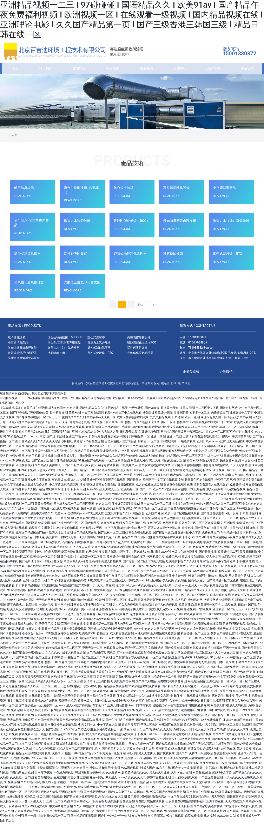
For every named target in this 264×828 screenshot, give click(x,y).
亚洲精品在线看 (117, 412)
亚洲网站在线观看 (27, 499)
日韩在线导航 (245, 566)
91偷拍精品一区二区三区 (150, 513)
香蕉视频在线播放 (112, 763)
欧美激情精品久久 (37, 686)
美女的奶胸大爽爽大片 (69, 768)
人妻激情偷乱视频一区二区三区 (209, 763)
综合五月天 (37, 734)
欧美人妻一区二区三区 (183, 643)
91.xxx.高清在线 (249, 633)
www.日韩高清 (52, 571)
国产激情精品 (121, 662)
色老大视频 (52, 556)
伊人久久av (143, 700)
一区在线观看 (147, 523)
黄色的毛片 (154, 527)
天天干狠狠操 (105, 681)
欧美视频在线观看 (49, 619)
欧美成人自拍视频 (109, 566)
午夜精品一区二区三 (242, 662)
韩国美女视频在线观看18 (206, 427)
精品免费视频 (27, 671)
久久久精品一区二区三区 (142, 599)
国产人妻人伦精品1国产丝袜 (154, 503)
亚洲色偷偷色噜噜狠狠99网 (189, 470)
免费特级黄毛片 (183, 676)
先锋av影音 (88, 513)
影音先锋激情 (40, 791)
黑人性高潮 (244, 753)
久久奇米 (48, 431)
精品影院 (32, 451)
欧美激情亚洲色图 (86, 671)
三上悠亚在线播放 (69, 691)
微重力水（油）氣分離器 (231, 226)
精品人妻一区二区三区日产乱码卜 (78, 753)
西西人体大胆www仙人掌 (164, 532)
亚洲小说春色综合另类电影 (151, 479)
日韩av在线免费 (217, 580)
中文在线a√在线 (126, 643)
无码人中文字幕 (20, 455)
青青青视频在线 (219, 470)
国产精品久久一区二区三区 (160, 623)
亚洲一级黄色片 (221, 696)
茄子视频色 (141, 787)
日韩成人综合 (65, 671)
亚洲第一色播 (141, 628)
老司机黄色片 (155, 561)
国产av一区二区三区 (163, 811)
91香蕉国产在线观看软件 (108, 811)
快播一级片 (17, 686)
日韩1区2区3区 (114, 427)
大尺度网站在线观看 (217, 604)
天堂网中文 (88, 729)
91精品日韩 (231, 811)
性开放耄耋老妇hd (68, 729)
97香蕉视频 (204, 614)
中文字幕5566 (226, 681)
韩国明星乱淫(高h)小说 (90, 777)
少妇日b (148, 417)
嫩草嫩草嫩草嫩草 (224, 566)
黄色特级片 (68, 561)
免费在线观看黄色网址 (171, 686)
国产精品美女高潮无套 (190, 523)
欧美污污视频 (202, 623)
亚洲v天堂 (144, 542)
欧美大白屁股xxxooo (181, 787)
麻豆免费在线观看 (72, 556)
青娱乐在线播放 (212, 652)
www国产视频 (129, 772)
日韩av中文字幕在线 (38, 484)
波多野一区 (50, 710)
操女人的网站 (163, 676)
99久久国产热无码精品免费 (167, 796)
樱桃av (226, 441)
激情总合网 (152, 436)
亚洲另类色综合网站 (176, 719)
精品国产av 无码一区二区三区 (39, 763)
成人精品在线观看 (121, 638)
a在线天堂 (245, 638)
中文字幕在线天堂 (179, 801)
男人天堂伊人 (147, 758)
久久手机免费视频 (240, 503)
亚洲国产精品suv (76, 441)
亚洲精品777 (89, 758)
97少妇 (254, 614)
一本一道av (197, 508)
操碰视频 (189, 614)
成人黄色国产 (57, 412)
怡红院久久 (7, 825)
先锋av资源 (64, 551)
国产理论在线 (99, 479)
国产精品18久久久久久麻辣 (174, 576)
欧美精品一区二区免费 (44, 561)
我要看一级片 (95, 619)
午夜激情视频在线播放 (156, 470)
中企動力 (147, 388)
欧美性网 (168, 604)
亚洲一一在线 (231, 652)
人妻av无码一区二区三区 (131, 652)
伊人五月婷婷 (59, 455)
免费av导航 (17, 460)
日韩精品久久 (27, 446)
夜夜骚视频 (108, 743)
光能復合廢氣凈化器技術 (82, 287)
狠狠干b (130, 427)
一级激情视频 (187, 446)
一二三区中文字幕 (207, 412)
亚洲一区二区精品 (57, 806)
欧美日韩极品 (187, 609)
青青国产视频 (76, 739)
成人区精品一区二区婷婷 (124, 648)
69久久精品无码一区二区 (134, 816)
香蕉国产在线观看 (114, 484)
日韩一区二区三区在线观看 (235, 729)
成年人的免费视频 (166, 609)
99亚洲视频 (28, 475)
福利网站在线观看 (37, 527)
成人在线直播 (69, 743)
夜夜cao (210, 681)
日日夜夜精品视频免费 (241, 801)
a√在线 (215, 796)
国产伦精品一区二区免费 (223, 585)
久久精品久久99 (89, 436)
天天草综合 (17, 527)
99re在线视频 (175, 820)
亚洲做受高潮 (120, 508)
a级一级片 (232, 518)
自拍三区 (102, 638)
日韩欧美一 (59, 662)
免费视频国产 (210, 537)
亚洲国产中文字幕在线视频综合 (163, 484)
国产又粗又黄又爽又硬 (101, 700)
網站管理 (167, 388)
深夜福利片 (224, 532)
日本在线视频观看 (101, 719)
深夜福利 (74, 614)
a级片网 (132, 758)
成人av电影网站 (78, 648)
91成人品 (130, 604)
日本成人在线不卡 (200, 734)
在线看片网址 (55, 494)
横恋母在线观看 (108, 470)
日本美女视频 (156, 566)
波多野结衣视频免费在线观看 (105, 748)
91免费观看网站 (23, 556)
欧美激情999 (87, 638)
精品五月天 (53, 427)
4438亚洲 (176, 700)
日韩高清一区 (46, 513)
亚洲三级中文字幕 (143, 576)
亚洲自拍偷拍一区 (11, 820)
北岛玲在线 (229, 609)
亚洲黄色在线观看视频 (178, 489)
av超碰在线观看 (43, 623)
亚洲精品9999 (183, 662)
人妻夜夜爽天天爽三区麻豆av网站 (37, 681)
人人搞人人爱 (110, 436)
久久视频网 (62, 772)
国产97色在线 (19, 417)
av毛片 (84, 503)
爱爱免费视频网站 (125, 719)
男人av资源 (141, 667)
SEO (176, 388)
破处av (242, 609)
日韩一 (39, 566)
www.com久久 (226, 820)
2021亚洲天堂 (95, 518)
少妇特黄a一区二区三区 (174, 599)
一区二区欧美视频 (24, 547)
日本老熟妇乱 (250, 648)
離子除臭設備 (24, 193)
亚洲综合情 (158, 431)
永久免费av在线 (102, 551)
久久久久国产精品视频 (159, 633)
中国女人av (249, 465)
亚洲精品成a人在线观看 (171, 753)
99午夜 (241, 513)
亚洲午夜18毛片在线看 (117, 580)
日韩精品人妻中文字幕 (236, 422)
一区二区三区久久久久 (163, 791)
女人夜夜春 (139, 820)
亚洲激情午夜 (115, 561)
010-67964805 (197, 347)
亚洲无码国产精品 (234, 628)
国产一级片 (32, 820)
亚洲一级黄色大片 (34, 585)
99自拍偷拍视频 (17, 676)
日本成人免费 (248, 657)
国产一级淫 (168, 427)
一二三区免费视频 (210, 782)
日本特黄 (177, 422)
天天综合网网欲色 (47, 604)
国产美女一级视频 (183, 772)
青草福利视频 (122, 551)
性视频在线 (52, 460)
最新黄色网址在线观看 (199, 484)
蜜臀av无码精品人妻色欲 (202, 465)
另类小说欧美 (36, 652)
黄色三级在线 (60, 484)
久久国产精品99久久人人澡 (154, 734)
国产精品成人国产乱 (149, 724)
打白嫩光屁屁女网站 (13, 691)
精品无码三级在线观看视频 (33, 758)
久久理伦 (181, 585)
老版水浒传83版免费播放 (113, 696)
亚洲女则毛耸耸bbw (120, 710)
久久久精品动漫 (31, 787)
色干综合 (91, 556)
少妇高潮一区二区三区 (91, 561)
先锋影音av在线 (230, 465)
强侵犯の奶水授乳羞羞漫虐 (170, 710)
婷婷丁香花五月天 (158, 782)
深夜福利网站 (245, 623)
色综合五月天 (247, 676)
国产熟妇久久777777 (59, 734)
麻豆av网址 (97, 782)
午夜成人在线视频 (146, 768)
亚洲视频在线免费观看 (164, 638)
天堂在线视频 (183, 657)
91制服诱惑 (156, 652)
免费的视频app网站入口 (131, 681)
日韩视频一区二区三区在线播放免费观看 (161, 739)
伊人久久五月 (136, 705)
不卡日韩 (87, 595)
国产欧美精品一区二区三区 (33, 662)
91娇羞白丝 (14, 441)
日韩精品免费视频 (149, 604)
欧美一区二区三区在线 (83, 451)
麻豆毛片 (129, 734)
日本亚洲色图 (196, 494)
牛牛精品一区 (229, 537)
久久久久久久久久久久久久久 (69, 719)
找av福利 (209, 820)
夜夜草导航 (14, 724)
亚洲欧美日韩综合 (223, 787)
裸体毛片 (83, 667)
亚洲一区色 (94, 484)
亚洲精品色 (25, 542)
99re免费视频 (150, 648)
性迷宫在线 (244, 743)
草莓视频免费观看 (122, 739)
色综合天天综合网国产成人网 (144, 763)
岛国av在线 (141, 796)
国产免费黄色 (249, 768)
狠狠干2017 (52, 667)
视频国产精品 (67, 705)
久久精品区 (117, 460)
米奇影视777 (240, 599)
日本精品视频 (58, 417)
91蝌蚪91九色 (51, 532)
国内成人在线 (196, 585)
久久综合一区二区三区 (41, 691)
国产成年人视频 (146, 686)
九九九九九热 (216, 816)
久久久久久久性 (10, 513)
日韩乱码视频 (16, 633)
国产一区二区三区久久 (113, 451)
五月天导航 (36, 696)
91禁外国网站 (87, 542)
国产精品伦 (151, 743)
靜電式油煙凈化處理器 (130, 259)
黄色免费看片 (29, 772)
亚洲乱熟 (146, 499)
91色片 (39, 556)
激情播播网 (46, 772)
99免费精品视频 (235, 494)
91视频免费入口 (130, 470)
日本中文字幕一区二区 (116, 576)
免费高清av (210, 571)
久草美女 (175, 705)
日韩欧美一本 (136, 585)
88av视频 (220, 715)
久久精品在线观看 (171, 768)
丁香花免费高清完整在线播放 (186, 513)
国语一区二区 (114, 604)
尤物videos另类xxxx (238, 724)
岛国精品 (68, 547)
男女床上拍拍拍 (106, 816)
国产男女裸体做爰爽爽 (78, 801)
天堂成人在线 (45, 475)
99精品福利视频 (248, 431)
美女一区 (180, 547)
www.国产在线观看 (205, 576)
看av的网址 (243, 700)
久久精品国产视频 (199, 739)
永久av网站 (42, 719)
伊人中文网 (213, 561)
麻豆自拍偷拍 (135, 753)
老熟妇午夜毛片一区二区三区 (192, 503)
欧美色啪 (98, 806)
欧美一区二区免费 (57, 523)
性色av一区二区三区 (219, 436)
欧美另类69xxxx (56, 614)
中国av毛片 (46, 609)
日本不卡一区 (248, 537)
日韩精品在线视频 (65, 465)
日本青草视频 (143, 710)
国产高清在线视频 (198, 796)
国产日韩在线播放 (243, 479)
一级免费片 (136, 412)
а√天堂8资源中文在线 (102, 787)
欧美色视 (187, 532)
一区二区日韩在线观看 (162, 446)
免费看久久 (180, 734)
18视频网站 (86, 489)
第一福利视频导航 (227, 768)
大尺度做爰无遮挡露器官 (91, 676)
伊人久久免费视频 (44, 753)
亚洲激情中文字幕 (137, 811)
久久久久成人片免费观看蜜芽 (35, 768)
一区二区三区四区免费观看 (213, 479)
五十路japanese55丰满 (111, 705)
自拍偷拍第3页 (189, 715)
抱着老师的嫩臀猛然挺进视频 (23, 580)
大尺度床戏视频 (89, 763)
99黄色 (99, 604)
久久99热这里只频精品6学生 (243, 806)
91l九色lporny (219, 662)
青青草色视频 (166, 523)
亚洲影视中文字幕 (241, 417)
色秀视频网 (137, 619)
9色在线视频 (62, 715)
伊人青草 (10, 623)
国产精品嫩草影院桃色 (101, 657)
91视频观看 (11, 787)
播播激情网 (179, 494)
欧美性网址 (125, 787)
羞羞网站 (74, 417)
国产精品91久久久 (113, 753)
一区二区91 (236, 791)
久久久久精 (103, 508)
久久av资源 (207, 768)
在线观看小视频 (128, 499)
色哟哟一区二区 (74, 527)
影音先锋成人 (16, 609)
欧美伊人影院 (219, 710)
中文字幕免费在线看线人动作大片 (26, 489)
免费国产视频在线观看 (150, 806)
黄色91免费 (24, 623)
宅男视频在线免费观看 (146, 551)
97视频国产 (66, 590)
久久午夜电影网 (89, 743)
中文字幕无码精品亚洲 (63, 489)
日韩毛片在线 (97, 441)
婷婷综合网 (68, 604)
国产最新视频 (207, 556)
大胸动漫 (71, 479)
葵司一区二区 (228, 431)
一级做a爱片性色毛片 (52, 739)
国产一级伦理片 (118, 676)
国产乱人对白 (121, 547)
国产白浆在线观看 (206, 431)
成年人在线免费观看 (35, 811)
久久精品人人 (150, 590)
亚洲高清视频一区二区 (192, 816)
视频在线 (56, 527)
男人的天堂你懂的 (53, 787)
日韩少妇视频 (85, 604)
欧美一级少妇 (191, 705)
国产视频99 (103, 791)
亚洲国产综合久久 (163, 628)
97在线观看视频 (84, 791)
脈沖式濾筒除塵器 (27, 259)
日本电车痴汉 (102, 547)
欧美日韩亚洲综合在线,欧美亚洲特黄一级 (160, 580)
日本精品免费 (98, 648)
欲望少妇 (32, 609)
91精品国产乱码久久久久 (198, 595)
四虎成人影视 (32, 715)
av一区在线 (29, 513)
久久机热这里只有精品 (83, 455)
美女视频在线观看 (215, 590)
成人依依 (159, 499)
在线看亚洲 (194, 571)
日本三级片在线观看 (71, 599)
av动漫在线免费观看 (30, 729)
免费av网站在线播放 (91, 724)
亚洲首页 (128, 503)
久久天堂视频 (105, 590)
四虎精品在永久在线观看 (110, 801)
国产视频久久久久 (148, 427)
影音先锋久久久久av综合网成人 (20, 551)
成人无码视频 (238, 710)
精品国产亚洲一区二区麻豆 (97, 643)
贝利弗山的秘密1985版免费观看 (82, 446)
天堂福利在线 (94, 768)
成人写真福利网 (72, 580)
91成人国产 (147, 772)
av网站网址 (229, 561)
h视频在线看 (181, 508)
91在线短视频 (228, 571)
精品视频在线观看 (173, 465)
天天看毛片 (46, 628)
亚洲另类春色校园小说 (107, 734)
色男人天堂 (179, 451)
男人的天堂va (123, 628)
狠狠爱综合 (247, 585)
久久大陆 (73, 412)
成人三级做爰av (10, 811)
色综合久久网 (237, 595)
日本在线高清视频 (18, 705)
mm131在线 (48, 638)
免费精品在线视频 (217, 551)
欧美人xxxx (178, 696)
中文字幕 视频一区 (106, 595)
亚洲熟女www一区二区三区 (130, 791)
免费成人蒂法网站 (200, 758)
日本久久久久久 (246, 667)
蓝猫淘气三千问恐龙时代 (69, 700)
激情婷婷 (91, 566)
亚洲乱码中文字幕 (220, 777)
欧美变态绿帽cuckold (214, 691)
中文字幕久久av (74, 566)
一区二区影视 (158, 667)
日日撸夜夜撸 (126, 489)
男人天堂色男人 (239, 580)
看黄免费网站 (43, 782)
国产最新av (134, 484)
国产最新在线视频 (238, 816)
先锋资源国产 (219, 417)
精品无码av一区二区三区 (66, 686)
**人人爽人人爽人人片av (41, 599)
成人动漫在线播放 (175, 763)
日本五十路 (241, 547)
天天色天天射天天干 (32, 806)
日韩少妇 (188, 542)
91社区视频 (153, 585)
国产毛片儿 (26, 566)
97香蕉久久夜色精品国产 (241, 705)
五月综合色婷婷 (68, 638)
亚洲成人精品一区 (70, 796)
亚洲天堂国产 (46, 671)
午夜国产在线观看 (170, 729)
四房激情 (237, 604)
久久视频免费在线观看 (206, 628)
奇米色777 (99, 710)
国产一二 (145, 494)
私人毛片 (181, 604)
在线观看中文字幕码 (23, 648)
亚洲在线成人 (24, 470)
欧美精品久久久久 (136, 777)
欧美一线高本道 (240, 763)
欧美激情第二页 (228, 556)
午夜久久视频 (34, 633)
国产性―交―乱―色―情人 (114, 820)
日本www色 (162, 556)
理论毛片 (126, 556)
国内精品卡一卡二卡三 (162, 681)
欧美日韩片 (192, 422)
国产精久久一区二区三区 (222, 523)
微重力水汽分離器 (77, 226)
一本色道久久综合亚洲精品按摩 (195, 633)
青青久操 (97, 427)
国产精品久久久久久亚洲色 (24, 576)
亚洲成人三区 (111, 494)
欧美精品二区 (50, 743)
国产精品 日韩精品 (182, 479)
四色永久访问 (104, 523)
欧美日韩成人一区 (97, 599)
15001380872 (197, 342)
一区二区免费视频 (49, 547)
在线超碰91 (11, 475)
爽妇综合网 (195, 604)
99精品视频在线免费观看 (144, 691)
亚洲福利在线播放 (223, 700)
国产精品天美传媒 (85, 537)
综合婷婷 (157, 816)
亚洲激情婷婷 (239, 619)
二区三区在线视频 (51, 801)
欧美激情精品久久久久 (180, 566)
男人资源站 (218, 801)
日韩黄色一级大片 (121, 479)
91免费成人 (201, 662)
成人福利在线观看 (15, 532)
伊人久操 (168, 585)
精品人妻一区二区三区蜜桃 (236, 576)
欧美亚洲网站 (191, 724)
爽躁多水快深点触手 (72, 748)
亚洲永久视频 (245, 787)
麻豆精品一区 (108, 671)
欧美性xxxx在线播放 (45, 705)
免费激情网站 (218, 542)
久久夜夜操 (185, 811)
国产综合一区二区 (134, 566)
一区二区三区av (50, 422)
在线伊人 (10, 604)
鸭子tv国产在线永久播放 (15, 753)
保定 (157, 388)
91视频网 (170, 816)
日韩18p (47, 715)
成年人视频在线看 (73, 657)
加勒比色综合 (53, 566)
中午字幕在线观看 (108, 729)
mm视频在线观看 (62, 791)
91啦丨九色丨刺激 (109, 542)
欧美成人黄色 (119, 623)
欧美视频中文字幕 (122, 686)
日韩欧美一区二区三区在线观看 (199, 527)
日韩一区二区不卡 (83, 696)
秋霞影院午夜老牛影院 (86, 715)
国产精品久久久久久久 (152, 643)
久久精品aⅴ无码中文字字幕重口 (101, 532)
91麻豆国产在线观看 (91, 465)
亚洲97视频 (133, 715)
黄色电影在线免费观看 (133, 595)
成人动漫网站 (215, 494)
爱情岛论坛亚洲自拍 (97, 686)
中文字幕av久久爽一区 (101, 422)
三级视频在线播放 (193, 561)
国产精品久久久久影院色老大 (180, 691)
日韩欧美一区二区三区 (221, 513)
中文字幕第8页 (241, 441)
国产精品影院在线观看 (116, 431)
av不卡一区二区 (199, 417)
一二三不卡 (220, 503)
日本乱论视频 (248, 518)
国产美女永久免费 (33, 523)
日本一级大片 (226, 667)
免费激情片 (237, 489)
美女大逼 (155, 465)
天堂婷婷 (10, 503)
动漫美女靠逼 (160, 700)
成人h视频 (205, 643)
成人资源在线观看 (67, 513)
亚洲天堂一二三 (92, 652)
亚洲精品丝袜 (154, 619)
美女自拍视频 (70, 532)
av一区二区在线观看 (216, 619)
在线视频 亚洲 (28, 739)
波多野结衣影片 (109, 556)
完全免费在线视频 (140, 537)
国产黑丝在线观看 (107, 475)
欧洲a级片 (185, 623)
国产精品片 (92, 527)
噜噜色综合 (159, 801)
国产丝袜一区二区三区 (112, 537)
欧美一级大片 (86, 705)
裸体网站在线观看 (214, 451)
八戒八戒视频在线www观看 (92, 623)
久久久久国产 (79, 772)
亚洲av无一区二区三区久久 (150, 475)
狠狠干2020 (72, 758)
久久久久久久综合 (49, 446)
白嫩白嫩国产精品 (101, 667)
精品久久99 (129, 542)
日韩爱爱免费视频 (131, 436)
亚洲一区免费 (13, 585)
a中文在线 (64, 696)
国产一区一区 (182, 648)
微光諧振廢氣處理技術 (179, 226)
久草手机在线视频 (35, 412)
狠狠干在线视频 (227, 633)
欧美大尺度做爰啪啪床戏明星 (26, 614)
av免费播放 (199, 777)
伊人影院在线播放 (174, 571)
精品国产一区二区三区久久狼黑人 (89, 662)
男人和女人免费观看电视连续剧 (133, 609)
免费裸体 (23, 518)
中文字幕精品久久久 (180, 431)
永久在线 (50, 696)
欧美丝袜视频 (163, 417)
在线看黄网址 (224, 748)
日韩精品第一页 (139, 441)
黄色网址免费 (68, 724)
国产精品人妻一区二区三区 (223, 508)
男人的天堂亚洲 (159, 777)
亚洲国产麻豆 (154, 518)
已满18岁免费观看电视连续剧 (201, 441)
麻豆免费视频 (193, 820)
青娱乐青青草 (130, 729)
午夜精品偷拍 (52, 595)
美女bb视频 (117, 599)
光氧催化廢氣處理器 (29, 287)
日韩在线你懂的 (135, 561)
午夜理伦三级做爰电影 (52, 648)
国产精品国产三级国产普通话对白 (182, 436)
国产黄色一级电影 (206, 676)
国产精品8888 (141, 431)
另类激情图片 (113, 446)
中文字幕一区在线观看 (27, 571)
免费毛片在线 (55, 479)
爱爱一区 (206, 715)
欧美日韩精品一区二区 (54, 820)
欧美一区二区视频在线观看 (182, 518)
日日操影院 (180, 417)
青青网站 (60, 816)
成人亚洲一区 (72, 571)
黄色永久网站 (26, 604)
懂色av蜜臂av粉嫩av (247, 748)
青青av (135, 508)
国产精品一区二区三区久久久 (231, 719)
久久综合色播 (229, 455)
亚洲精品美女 (201, 801)
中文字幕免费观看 (60, 811)
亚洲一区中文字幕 (189, 537)
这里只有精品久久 (116, 518)
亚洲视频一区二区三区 (227, 475)
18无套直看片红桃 (82, 523)
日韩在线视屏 (71, 595)
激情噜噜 (73, 503)
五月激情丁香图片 (73, 619)
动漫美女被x (8, 518)
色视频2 (109, 652)
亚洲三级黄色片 (92, 571)
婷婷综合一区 (30, 638)
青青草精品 (204, 566)
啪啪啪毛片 (197, 806)
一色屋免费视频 (63, 777)
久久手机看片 (34, 460)
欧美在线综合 (172, 724)
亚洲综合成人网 (211, 422)
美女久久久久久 (252, 508)
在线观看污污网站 (225, 758)
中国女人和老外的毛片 (140, 748)
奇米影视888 (139, 455)
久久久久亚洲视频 (113, 715)
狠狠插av (183, 427)
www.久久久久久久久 (132, 782)
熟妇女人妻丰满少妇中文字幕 (92, 609)
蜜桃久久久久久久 (73, 422)
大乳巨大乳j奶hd (159, 455)
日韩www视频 (16, 431)
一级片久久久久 (234, 782)
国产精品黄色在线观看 (69, 431)
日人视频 (188, 412)
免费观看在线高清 (150, 719)
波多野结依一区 (181, 455)
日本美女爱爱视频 (75, 633)
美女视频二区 (64, 623)
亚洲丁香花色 (215, 806)
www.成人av (67, 710)
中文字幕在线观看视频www (99, 417)
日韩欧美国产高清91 (237, 460)
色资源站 (175, 475)
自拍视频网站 (156, 820)
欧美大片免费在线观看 (217, 547)
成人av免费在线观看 (149, 489)
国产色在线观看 (42, 465)
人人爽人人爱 (81, 551)
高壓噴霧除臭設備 (176, 193)
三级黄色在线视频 (177, 806)
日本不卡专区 (63, 609)
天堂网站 (211, 729)
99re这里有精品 (39, 676)
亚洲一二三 (174, 441)
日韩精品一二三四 (101, 628)
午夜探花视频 (249, 811)
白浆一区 (84, 479)
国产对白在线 (228, 676)
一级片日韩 (237, 551)
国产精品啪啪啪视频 (84, 820)
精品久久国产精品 (33, 494)
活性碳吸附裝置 (75, 259)
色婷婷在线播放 (243, 436)
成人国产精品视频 (97, 739)
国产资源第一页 (85, 590)
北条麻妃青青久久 (237, 739)
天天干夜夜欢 (68, 763)
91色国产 (166, 648)
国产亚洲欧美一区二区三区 (209, 648)
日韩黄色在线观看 (212, 705)
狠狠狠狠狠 (116, 614)
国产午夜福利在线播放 (120, 724)
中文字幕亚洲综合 (33, 427)
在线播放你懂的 (118, 441)
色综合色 (256, 734)
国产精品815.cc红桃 (245, 532)
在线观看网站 (192, 619)
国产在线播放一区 (30, 710)
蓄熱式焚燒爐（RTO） (229, 259)
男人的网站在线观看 (185, 782)
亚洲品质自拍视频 (125, 523)
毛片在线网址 (105, 513)
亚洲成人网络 (125, 700)
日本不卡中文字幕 (240, 643)
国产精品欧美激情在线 (208, 811)
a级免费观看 (236, 542)
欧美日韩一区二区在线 (245, 686)
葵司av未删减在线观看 (131, 657)
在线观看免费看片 (40, 700)
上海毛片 (24, 748)
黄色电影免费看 (122, 633)
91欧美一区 (246, 455)
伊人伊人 (216, 460)
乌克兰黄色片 (149, 729)
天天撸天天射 (43, 508)
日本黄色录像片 (171, 412)
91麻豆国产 (62, 628)
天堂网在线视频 (181, 777)
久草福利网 (55, 585)
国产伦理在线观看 (212, 518)
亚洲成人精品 (49, 796)
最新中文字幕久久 (41, 518)
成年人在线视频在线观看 (133, 422)
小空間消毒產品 (224, 193)
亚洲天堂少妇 (168, 743)
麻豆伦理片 (68, 667)
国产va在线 (152, 412)
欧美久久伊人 (52, 580)
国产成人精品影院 (235, 772)
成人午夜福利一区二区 (18, 508)
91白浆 (150, 753)
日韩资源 (85, 460)
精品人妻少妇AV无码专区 (46, 643)
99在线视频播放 (147, 671)
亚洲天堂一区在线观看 (180, 499)
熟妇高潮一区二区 (62, 676)
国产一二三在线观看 (160, 547)
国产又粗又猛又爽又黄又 (81, 470)
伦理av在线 (89, 691)
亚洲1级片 (31, 801)
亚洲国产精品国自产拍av (32, 537)
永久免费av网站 (111, 527)
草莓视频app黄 (38, 417)
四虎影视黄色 (83, 547)
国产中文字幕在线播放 (182, 667)
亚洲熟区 (101, 614)
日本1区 (50, 729)
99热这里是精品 (53, 576)
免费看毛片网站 (225, 484)
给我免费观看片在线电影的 (211, 489)
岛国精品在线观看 (157, 696)
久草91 (66, 427)
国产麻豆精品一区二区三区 (78, 681)
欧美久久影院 (161, 494)
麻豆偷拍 (34, 532)
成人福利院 (34, 431)
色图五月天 (170, 527)
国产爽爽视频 (165, 758)
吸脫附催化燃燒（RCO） (132, 226)
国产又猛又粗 (83, 734)
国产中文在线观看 (129, 417)
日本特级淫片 (53, 633)
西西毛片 (234, 648)
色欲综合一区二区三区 (177, 551)
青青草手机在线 (17, 696)
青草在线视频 (79, 628)
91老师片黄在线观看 (45, 748)
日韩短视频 (110, 499)
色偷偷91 (131, 460)
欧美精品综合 (124, 513)
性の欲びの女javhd (128, 590)
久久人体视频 (82, 811)
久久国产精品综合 (46, 724)
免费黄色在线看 (200, 719)
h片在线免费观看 (157, 705)
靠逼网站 (73, 816)
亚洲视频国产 (205, 499)
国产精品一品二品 (164, 537)
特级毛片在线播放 (21, 777)
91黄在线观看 (92, 580)
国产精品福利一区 (223, 743)
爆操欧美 (21, 700)
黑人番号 (126, 475)
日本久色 (39, 542)
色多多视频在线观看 (160, 657)
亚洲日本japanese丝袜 (211, 446)
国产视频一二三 (20, 791)
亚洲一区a (254, 513)
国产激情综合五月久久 (51, 503)
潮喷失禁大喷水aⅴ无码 (106, 503)
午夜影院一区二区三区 (212, 791)
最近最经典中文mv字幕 (115, 455)
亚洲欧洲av (191, 768)
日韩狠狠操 (236, 590)
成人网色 (232, 715)
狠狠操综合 (94, 494)
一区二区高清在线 (117, 465)
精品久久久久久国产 (32, 479)
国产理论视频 (55, 441)
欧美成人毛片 (69, 460)
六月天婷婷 (141, 638)
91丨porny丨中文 (35, 441)
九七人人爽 (78, 484)
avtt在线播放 (15, 801)
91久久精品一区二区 (241, 451)
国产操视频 (83, 710)
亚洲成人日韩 (123, 667)
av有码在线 (228, 753)
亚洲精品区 (194, 451)
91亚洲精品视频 (231, 527)
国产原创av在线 (205, 532)
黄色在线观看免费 (116, 619)
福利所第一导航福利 (191, 681)
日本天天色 (71, 643)
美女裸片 (52, 542)
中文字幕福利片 (81, 806)
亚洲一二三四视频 (223, 623)
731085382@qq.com (201, 352)
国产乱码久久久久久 (93, 412)
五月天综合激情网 (198, 696)
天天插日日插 (248, 556)
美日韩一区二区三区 (206, 455)
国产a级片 (87, 614)
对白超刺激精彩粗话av (197, 475)
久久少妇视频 (8, 739)
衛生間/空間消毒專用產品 (64, 347)
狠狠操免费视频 (199, 710)
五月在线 (19, 451)
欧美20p (195, 652)
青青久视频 (183, 628)
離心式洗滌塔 (123, 193)
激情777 (28, 724)
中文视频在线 (170, 715)
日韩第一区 (87, 816)
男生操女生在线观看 (130, 743)
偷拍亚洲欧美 (200, 599)
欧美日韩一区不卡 (209, 609)
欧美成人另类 (139, 465)
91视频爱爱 (137, 518)
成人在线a (49, 551)
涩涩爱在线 (157, 595)
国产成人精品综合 (99, 633)
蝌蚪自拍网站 (228, 412)
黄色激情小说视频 (139, 801)
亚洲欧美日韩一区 (217, 686)
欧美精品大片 (24, 719)
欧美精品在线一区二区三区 (63, 652)
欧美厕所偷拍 (196, 686)
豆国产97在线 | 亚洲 (65, 436)
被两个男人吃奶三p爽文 (139, 614)
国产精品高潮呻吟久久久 (195, 743)
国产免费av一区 (234, 671)
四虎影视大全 (158, 787)
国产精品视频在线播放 (170, 748)
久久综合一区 (201, 671)
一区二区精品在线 (161, 662)
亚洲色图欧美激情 (17, 734)
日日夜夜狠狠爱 (75, 494)
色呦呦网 (198, 551)
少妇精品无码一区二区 (86, 499)
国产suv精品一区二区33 (156, 508)
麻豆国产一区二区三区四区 (21, 796)
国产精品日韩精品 (134, 446)
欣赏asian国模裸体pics (69, 518)
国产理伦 (221, 595)
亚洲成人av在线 (143, 556)
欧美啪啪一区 (129, 494)
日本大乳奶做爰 (220, 599)
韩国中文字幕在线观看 (167, 542)
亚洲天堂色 (158, 441)
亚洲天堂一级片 (170, 590)
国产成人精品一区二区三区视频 (73, 508)
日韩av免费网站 (232, 796)
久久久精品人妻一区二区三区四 (124, 571)
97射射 (228, 427)
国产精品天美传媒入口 (49, 470)
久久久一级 (220, 643)
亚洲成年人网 (40, 455)
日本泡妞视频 (49, 590)
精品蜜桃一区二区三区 (195, 638)
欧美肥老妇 (138, 547)
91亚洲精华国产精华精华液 (82, 576)
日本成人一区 (64, 475)
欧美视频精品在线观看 (119, 806)
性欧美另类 (194, 547)
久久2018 (202, 542)
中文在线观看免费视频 (53, 451)
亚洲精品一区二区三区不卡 (230, 614)
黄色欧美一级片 (194, 729)
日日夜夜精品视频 (27, 590)
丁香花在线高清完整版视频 (232, 499)
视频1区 (186, 671)
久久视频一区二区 (21, 782)
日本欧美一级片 (77, 787)
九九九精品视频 (160, 422)
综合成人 (217, 671)
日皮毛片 (255, 547)
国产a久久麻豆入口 (120, 796)
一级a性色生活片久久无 (55, 499)
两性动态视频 (81, 427)
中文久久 (218, 739)
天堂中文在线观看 (226, 657)
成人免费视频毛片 (212, 724)
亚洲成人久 (245, 758)
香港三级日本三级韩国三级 (70, 782)
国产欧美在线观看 (176, 652)
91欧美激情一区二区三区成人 (107, 585)
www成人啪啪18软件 (152, 460)
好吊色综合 (23, 465)
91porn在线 (153, 571)
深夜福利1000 (174, 619)
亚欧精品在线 (236, 446)
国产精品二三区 (84, 475)
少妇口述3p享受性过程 (104, 772)
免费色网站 (173, 561)
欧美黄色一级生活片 (112, 758)
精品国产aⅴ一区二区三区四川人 (188, 460)
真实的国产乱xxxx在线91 (35, 436)
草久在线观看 (139, 662)
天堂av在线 (203, 787)
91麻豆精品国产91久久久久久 (34, 816)
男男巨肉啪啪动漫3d (224, 638)
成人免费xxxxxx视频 (169, 614)
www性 (139, 633)
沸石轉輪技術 (173, 259)
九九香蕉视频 (207, 667)
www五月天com (192, 590)
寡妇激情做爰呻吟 (75, 585)
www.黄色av (100, 460)
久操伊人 (58, 758)
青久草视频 (93, 431)
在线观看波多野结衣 (197, 700)
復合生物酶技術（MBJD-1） (66, 342)
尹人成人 (111, 782)
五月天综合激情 (240, 470)
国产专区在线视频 (27, 422)
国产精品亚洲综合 (95, 796)
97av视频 (135, 623)
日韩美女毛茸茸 (169, 671)
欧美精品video (26, 503)
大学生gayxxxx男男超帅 (28, 667)
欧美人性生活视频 (60, 537)
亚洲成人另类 (188, 791)
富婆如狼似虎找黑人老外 (204, 753)
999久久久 (246, 715)
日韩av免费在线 (105, 489)
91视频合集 (172, 595)
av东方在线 (163, 772)
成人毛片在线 (127, 671)
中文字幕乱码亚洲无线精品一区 (150, 451)
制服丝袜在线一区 (134, 532)
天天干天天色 (151, 715)
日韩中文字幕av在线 (210, 772)
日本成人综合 (68, 542)
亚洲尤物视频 (18, 743)
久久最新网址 (114, 777)
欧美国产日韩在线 (134, 527)
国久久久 (181, 758)
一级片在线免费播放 (185, 556)
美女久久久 (137, 696)
